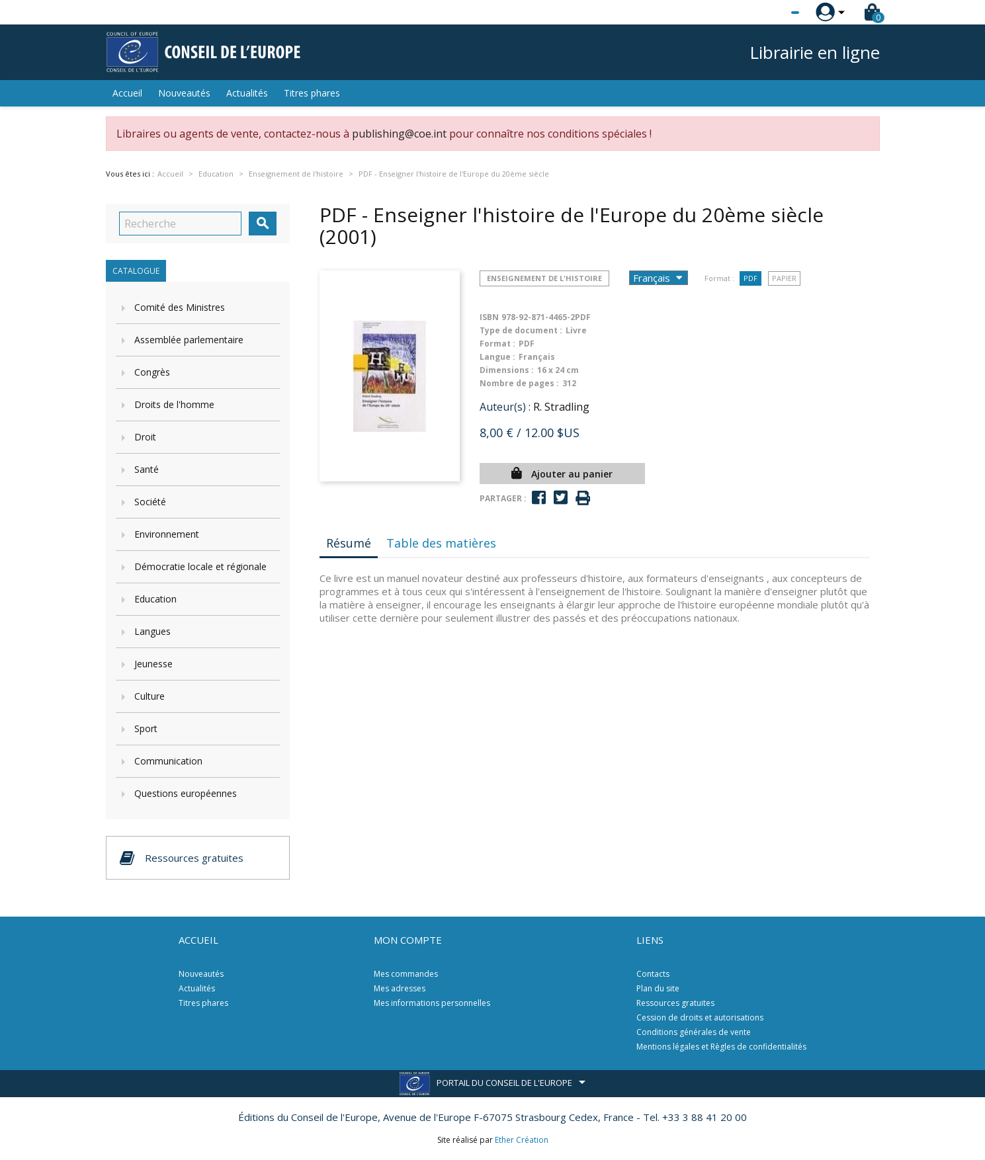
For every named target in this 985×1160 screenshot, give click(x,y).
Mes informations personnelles (432, 1003)
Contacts (652, 973)
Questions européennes (185, 793)
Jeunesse (153, 663)
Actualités (247, 93)
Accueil (127, 93)
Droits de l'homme (174, 404)
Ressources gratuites (675, 1003)
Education (155, 599)
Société (150, 501)
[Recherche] (180, 223)
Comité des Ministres (179, 307)
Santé (146, 469)
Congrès (152, 372)
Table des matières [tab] (441, 543)
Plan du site (657, 988)
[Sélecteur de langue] (768, 13)
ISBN (489, 317)
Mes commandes (406, 973)
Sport (145, 728)
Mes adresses (399, 988)
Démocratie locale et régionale (200, 566)
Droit (145, 437)
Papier (784, 278)
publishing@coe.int (399, 133)
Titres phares (312, 93)
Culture (149, 696)
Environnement (166, 534)
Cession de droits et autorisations (699, 1017)
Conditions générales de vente (693, 1032)
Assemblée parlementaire (188, 339)
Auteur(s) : (505, 406)
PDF (750, 278)
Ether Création (521, 1139)
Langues (152, 631)
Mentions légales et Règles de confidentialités (721, 1046)
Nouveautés (184, 93)
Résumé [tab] (348, 543)
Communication (168, 761)
